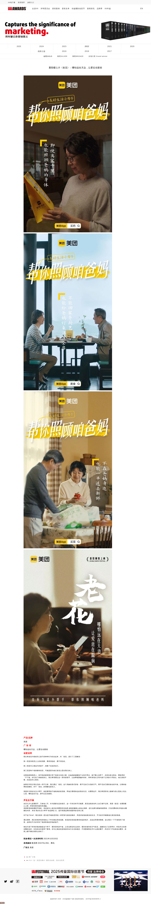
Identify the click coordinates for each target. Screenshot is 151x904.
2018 (87, 51)
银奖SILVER (62, 56)
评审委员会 (45, 8)
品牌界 (99, 8)
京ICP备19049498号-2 (93, 899)
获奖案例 (56, 8)
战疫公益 (41, 51)
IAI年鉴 (108, 8)
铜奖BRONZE (78, 56)
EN (141, 8)
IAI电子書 (11, 2)
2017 (109, 51)
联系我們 (21, 2)
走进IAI (35, 8)
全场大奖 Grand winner (97, 56)
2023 (64, 46)
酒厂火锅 (32, 857)
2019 (64, 51)
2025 (19, 46)
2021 (109, 46)
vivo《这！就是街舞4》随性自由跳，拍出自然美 (46, 860)
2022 (87, 46)
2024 (41, 46)
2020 (132, 46)
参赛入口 (30, 2)
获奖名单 (65, 8)
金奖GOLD (47, 56)
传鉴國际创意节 (78, 8)
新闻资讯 (91, 8)
